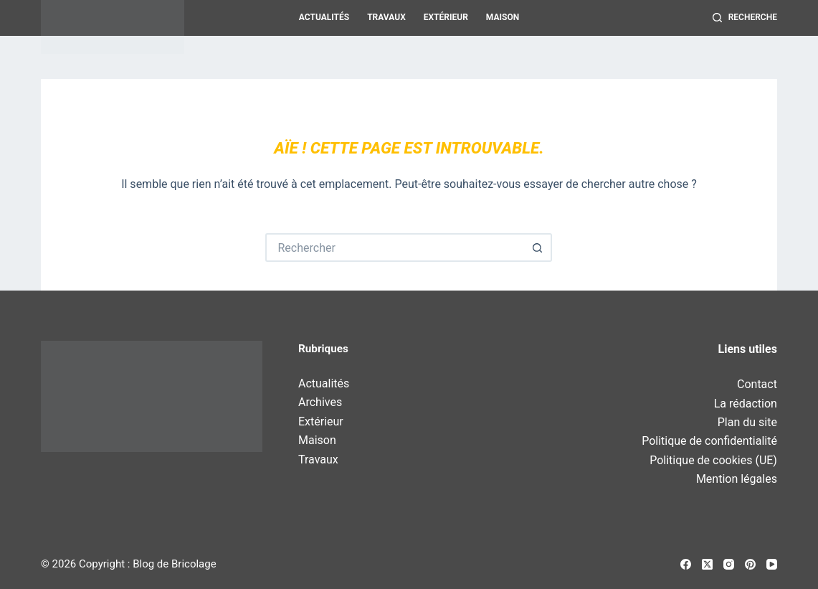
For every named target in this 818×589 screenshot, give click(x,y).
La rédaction (745, 403)
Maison (502, 17)
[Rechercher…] (394, 247)
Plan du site (747, 422)
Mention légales (736, 479)
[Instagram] (728, 564)
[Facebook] (685, 564)
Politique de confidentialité (709, 441)
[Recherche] (745, 18)
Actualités (324, 17)
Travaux (386, 17)
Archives (320, 402)
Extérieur (446, 17)
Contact (757, 384)
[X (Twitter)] (707, 564)
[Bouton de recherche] (537, 247)
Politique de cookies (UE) (713, 460)
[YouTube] (771, 564)
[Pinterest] (750, 564)
